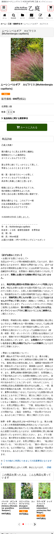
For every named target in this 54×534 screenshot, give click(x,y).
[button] (4, 8)
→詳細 (48, 467)
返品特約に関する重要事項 (14, 118)
